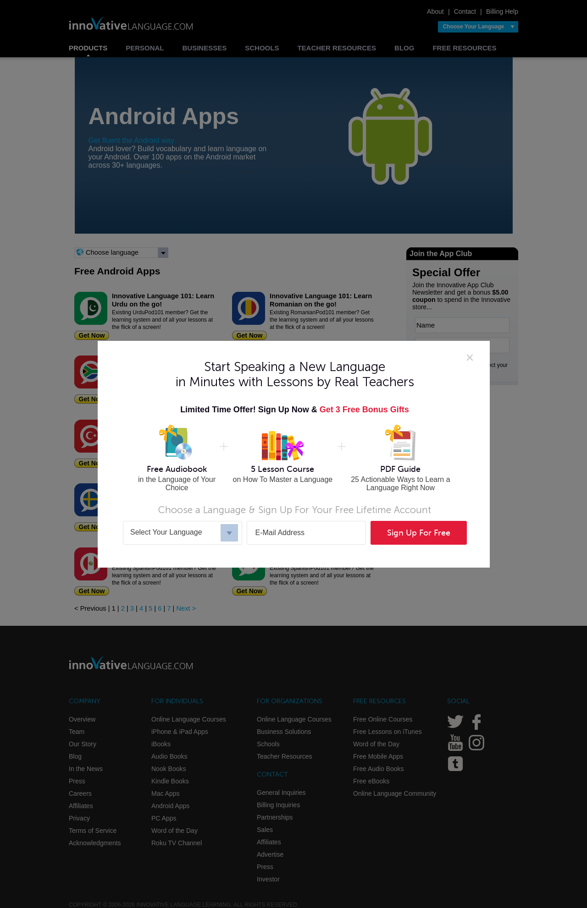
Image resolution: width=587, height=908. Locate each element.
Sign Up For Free (418, 532)
